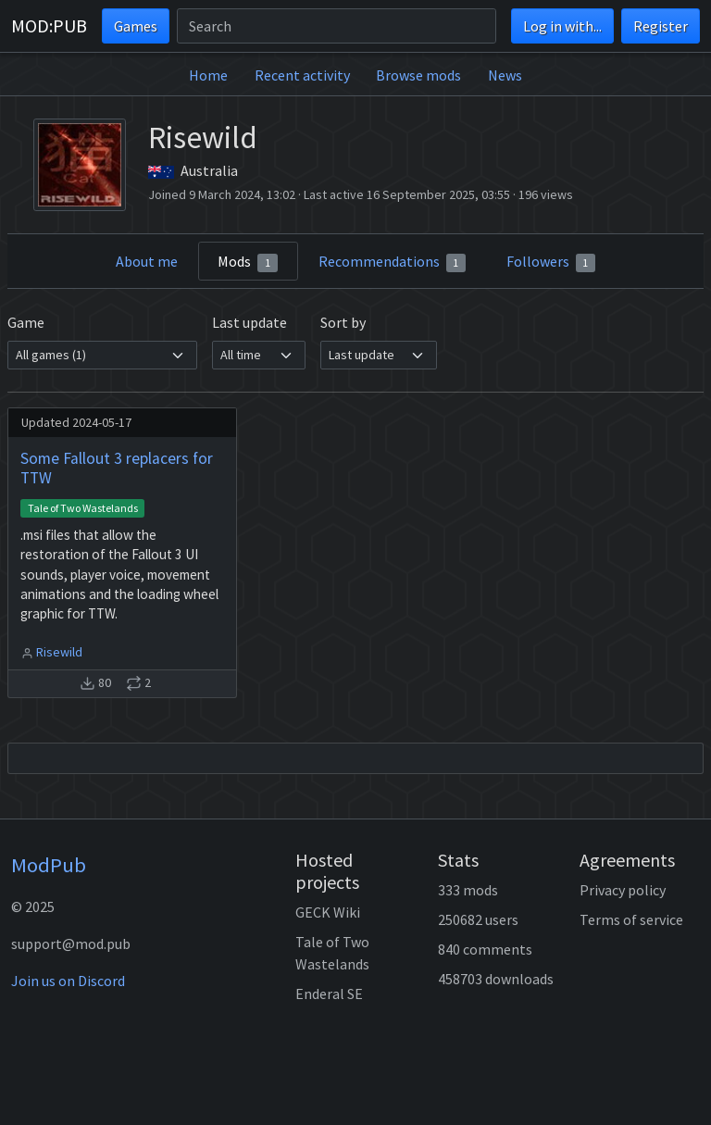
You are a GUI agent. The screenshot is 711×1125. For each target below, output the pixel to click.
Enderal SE (329, 993)
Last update (249, 322)
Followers (551, 262)
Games (135, 26)
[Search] (336, 26)
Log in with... (562, 26)
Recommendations (392, 262)
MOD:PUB (49, 25)
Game (25, 322)
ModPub (48, 865)
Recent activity (302, 75)
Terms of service (631, 919)
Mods (248, 262)
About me (147, 261)
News (505, 75)
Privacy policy (623, 890)
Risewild (59, 652)
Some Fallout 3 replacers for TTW (116, 468)
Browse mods (418, 75)
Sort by (343, 322)
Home (208, 75)
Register (660, 26)
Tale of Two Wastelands (83, 508)
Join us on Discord (68, 980)
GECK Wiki (327, 912)
